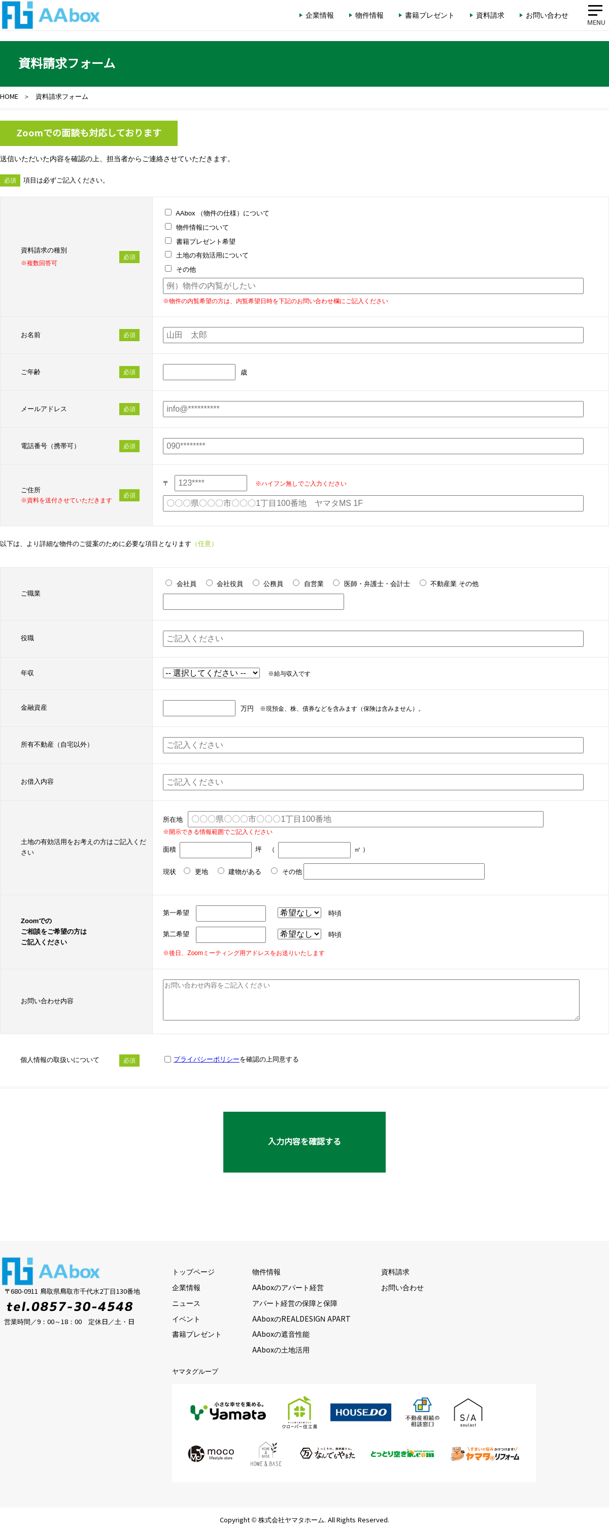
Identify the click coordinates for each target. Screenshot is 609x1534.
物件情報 (266, 1272)
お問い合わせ (402, 1288)
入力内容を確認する (304, 1142)
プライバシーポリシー (207, 1059)
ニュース (186, 1303)
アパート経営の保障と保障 (294, 1303)
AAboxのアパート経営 (288, 1288)
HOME (9, 96)
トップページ (193, 1272)
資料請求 (395, 1272)
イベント (186, 1319)
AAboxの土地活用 (281, 1350)
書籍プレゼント (197, 1334)
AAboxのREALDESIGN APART (301, 1319)
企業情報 (186, 1288)
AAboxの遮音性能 (281, 1334)
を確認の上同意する (236, 1059)
